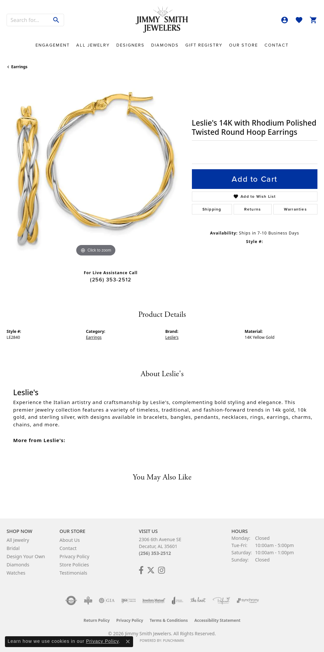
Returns (252, 209)
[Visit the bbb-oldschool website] (88, 600)
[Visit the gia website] (107, 600)
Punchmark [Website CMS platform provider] (173, 640)
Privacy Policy (74, 556)
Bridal (13, 548)
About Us (69, 540)
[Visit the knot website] (198, 600)
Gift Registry (203, 45)
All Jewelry (93, 45)
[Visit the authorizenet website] (71, 600)
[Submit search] (56, 20)
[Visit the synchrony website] (248, 600)
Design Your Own (26, 556)
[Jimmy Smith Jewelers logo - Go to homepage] (162, 20)
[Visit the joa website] (177, 600)
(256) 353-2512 (110, 279)
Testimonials (73, 573)
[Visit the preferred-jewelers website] (221, 600)
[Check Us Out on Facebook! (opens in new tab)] (141, 570)
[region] (96, 169)
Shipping (211, 209)
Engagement (52, 45)
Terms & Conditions (169, 620)
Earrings (19, 67)
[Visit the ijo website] (128, 600)
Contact (277, 45)
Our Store (243, 45)
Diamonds (165, 45)
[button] (285, 20)
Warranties (295, 209)
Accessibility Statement (217, 620)
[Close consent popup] (128, 641)
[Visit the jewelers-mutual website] (153, 600)
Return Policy (96, 620)
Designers (130, 45)
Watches (16, 573)
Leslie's (171, 337)
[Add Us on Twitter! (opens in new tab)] (151, 570)
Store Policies (74, 564)
